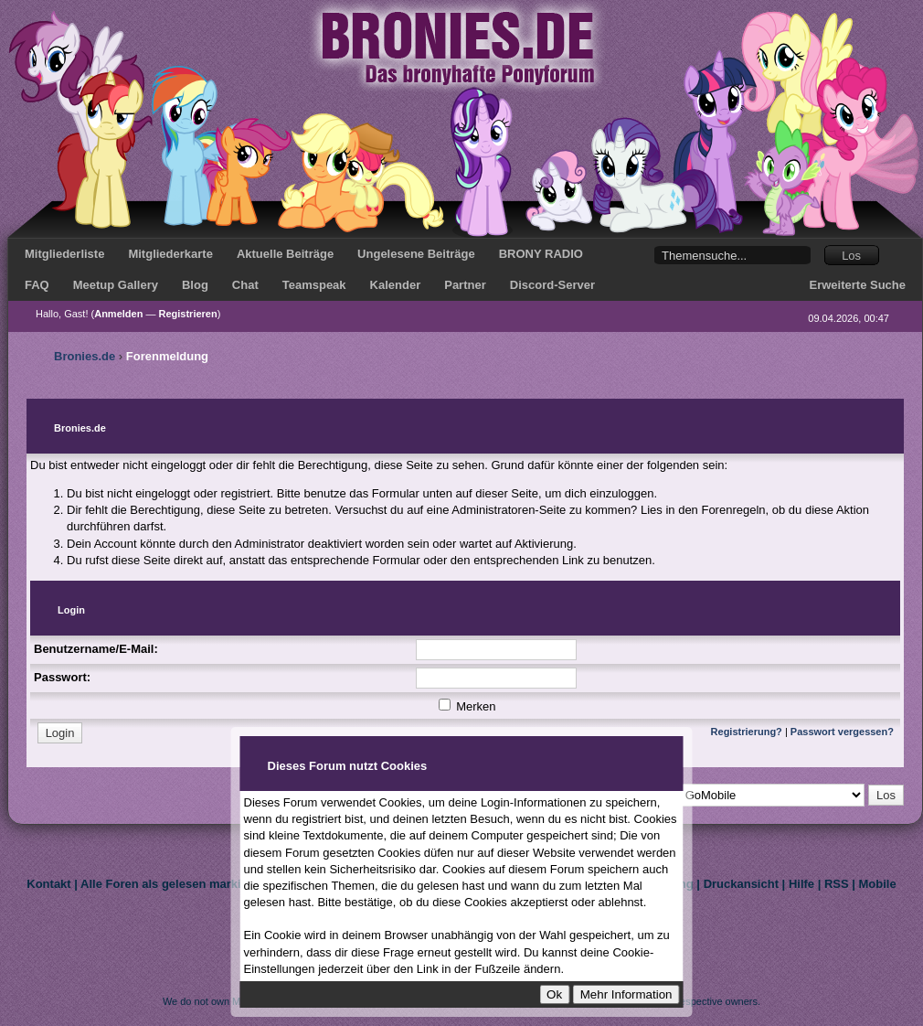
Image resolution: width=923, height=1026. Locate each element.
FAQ (37, 285)
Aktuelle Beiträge (285, 254)
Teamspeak (314, 285)
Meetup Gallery (115, 285)
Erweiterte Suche (858, 285)
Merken (467, 706)
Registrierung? (746, 731)
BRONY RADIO (541, 254)
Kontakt (48, 884)
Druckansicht (741, 884)
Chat (245, 285)
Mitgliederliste (64, 254)
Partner (465, 285)
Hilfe (801, 884)
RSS (836, 884)
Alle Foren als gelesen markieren (173, 884)
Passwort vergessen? (842, 731)
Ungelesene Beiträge (416, 254)
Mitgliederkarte (170, 254)
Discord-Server (552, 285)
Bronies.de (84, 356)
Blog (195, 285)
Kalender (395, 285)
